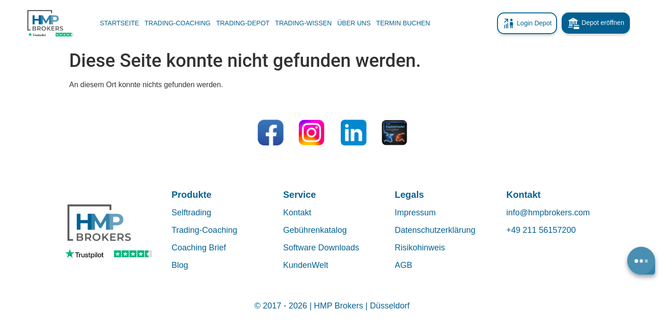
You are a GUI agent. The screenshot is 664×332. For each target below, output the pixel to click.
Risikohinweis (420, 247)
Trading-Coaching (204, 230)
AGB (403, 265)
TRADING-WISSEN (303, 23)
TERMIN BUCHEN (403, 23)
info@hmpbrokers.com (548, 212)
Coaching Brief (199, 247)
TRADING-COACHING (178, 23)
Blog (180, 265)
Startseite (119, 23)
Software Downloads (321, 247)
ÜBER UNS (353, 23)
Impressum (415, 212)
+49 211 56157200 (541, 230)
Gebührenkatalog (315, 230)
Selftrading (191, 212)
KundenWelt (305, 265)
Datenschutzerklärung (435, 230)
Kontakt (297, 212)
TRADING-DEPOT (243, 23)
